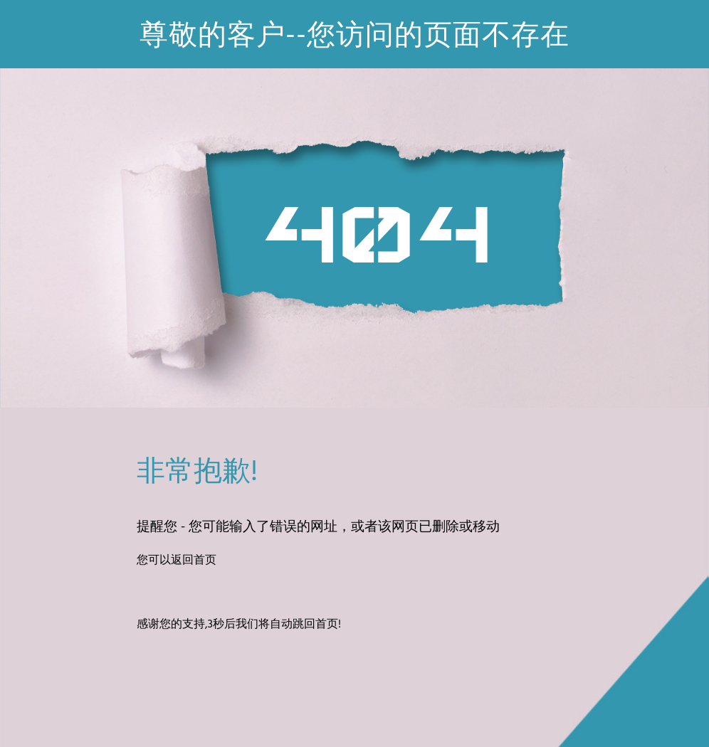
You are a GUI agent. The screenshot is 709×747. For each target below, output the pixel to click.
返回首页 (193, 560)
